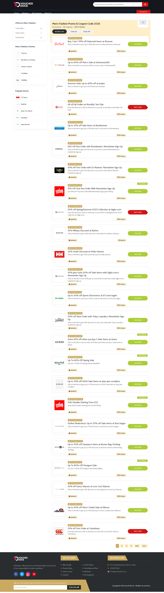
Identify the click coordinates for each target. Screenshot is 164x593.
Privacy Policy (66, 570)
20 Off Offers (88, 566)
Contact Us (143, 12)
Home (16, 12)
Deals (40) (86, 33)
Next (137, 547)
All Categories (37, 12)
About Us (50, 12)
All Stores (25, 12)
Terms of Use (66, 573)
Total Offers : (30, 30)
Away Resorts (23, 125)
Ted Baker (22, 74)
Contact (64, 576)
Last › (144, 547)
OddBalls (21, 81)
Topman (21, 54)
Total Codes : (30, 34)
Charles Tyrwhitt (24, 68)
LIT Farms (21, 98)
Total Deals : (30, 39)
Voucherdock (56, 28)
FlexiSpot (21, 119)
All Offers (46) (59, 33)
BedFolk (21, 105)
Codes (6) (74, 33)
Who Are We (66, 566)
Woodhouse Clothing (25, 61)
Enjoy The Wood (24, 112)
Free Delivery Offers (90, 570)
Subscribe (74, 588)
